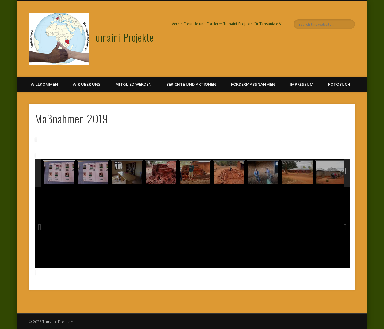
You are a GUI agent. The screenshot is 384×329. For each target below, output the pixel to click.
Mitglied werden (133, 84)
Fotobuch (339, 84)
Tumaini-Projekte (123, 37)
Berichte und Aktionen (191, 84)
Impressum (301, 84)
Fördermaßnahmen (253, 84)
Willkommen (44, 84)
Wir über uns (87, 84)
